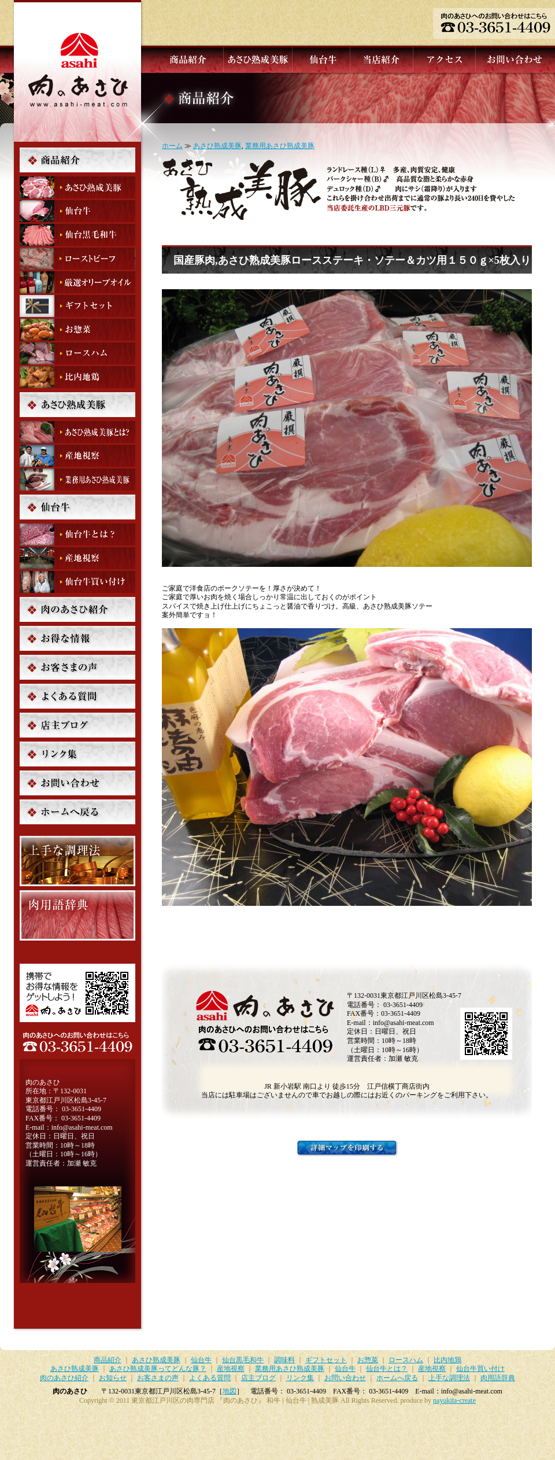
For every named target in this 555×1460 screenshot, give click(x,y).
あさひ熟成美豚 (257, 59)
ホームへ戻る (77, 811)
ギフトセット (77, 306)
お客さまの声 (77, 667)
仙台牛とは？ (77, 534)
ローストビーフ (77, 259)
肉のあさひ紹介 (77, 609)
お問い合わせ (514, 59)
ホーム (172, 146)
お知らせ (77, 638)
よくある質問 (77, 696)
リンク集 (77, 754)
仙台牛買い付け (77, 582)
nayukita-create (454, 1400)
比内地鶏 (77, 377)
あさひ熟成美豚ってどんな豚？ (77, 432)
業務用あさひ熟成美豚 (279, 146)
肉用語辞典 (77, 915)
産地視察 (77, 456)
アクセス (443, 59)
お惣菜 (77, 330)
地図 (229, 1391)
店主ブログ (77, 725)
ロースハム (77, 353)
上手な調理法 (77, 861)
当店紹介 (380, 59)
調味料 (77, 282)
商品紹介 (187, 59)
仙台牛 (320, 59)
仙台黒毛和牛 (77, 235)
